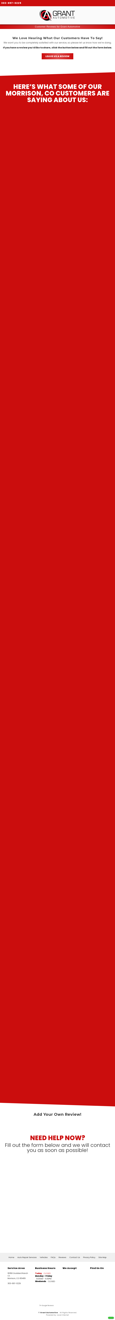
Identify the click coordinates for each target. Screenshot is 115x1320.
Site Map (102, 1257)
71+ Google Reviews (46, 1305)
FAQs (53, 1257)
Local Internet (63, 1315)
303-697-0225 (11, 3)
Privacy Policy (89, 1257)
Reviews (62, 1257)
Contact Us (74, 1257)
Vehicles (44, 1257)
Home (11, 1257)
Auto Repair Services (27, 1257)
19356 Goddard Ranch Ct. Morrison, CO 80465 (18, 1276)
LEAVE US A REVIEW (57, 56)
